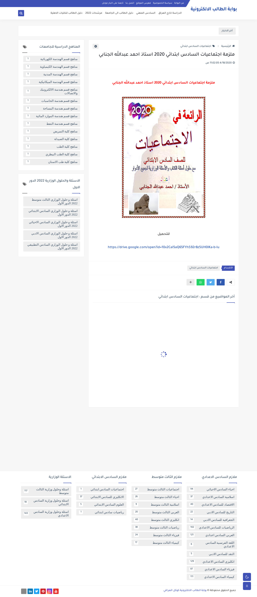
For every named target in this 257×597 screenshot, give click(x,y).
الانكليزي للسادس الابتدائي (101, 497)
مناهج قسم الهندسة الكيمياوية (52, 66)
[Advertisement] (128, 441)
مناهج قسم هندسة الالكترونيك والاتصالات (52, 91)
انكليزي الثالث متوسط (156, 520)
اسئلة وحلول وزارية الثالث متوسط (46, 491)
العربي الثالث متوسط (156, 512)
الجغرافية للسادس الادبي (211, 520)
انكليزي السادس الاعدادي (211, 561)
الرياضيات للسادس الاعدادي (211, 527)
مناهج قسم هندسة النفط (52, 124)
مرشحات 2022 (93, 13)
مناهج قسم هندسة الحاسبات (52, 101)
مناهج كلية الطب (52, 146)
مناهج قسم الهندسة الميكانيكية (52, 82)
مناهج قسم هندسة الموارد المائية (52, 116)
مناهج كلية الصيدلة (52, 139)
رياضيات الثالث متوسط (156, 527)
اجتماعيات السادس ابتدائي (197, 46)
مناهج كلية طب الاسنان (52, 162)
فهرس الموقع (143, 3)
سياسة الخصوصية (162, 3)
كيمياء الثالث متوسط (156, 543)
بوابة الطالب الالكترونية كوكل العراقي (185, 590)
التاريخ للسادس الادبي (211, 512)
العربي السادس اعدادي (211, 535)
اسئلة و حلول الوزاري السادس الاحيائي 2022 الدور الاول (53, 224)
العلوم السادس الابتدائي (101, 504)
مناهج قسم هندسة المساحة (52, 108)
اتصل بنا (129, 3)
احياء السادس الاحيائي (211, 489)
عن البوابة (179, 3)
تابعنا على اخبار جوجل (112, 3)
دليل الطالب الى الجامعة (119, 13)
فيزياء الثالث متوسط (156, 535)
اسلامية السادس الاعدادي (211, 497)
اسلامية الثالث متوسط (156, 504)
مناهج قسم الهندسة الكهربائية (52, 59)
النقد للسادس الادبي (211, 554)
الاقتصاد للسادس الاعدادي (211, 504)
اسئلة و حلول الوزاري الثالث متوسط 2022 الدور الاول (55, 201)
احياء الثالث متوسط (156, 497)
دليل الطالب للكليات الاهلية (66, 13)
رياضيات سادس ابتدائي (101, 512)
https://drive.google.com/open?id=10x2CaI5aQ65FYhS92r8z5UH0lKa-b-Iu (163, 247)
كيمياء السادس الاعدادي (211, 577)
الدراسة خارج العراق (170, 13)
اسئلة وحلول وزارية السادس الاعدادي (46, 513)
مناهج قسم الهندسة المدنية (52, 74)
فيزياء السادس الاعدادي (211, 569)
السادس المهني (145, 13)
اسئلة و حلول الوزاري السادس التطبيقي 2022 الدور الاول (52, 246)
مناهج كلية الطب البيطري (52, 154)
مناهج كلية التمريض (52, 131)
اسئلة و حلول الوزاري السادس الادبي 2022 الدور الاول (54, 235)
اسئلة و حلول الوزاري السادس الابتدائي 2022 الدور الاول (53, 212)
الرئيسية (228, 46)
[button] (221, 282)
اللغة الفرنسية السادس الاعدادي (211, 544)
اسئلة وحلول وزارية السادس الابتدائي (46, 502)
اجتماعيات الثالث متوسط (156, 489)
